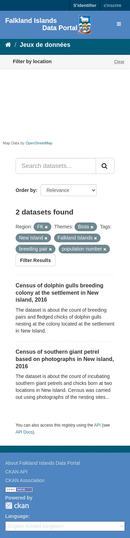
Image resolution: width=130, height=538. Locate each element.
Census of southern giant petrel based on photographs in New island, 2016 (65, 359)
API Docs (24, 432)
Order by (26, 190)
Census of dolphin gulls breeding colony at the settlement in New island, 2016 (59, 293)
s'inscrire (112, 5)
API (97, 425)
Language (16, 516)
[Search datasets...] (56, 166)
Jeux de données (45, 44)
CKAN (17, 505)
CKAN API (16, 471)
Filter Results (35, 260)
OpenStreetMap (38, 143)
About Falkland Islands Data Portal (42, 463)
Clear (119, 61)
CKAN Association (25, 480)
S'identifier (84, 5)
